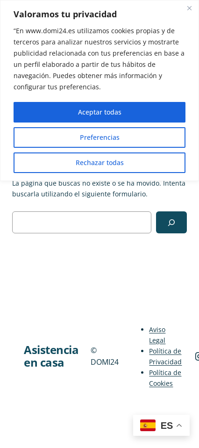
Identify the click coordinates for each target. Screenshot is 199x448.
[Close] (189, 8)
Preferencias (100, 137)
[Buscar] (171, 222)
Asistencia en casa (51, 356)
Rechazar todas (100, 162)
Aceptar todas (99, 112)
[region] (99, 90)
